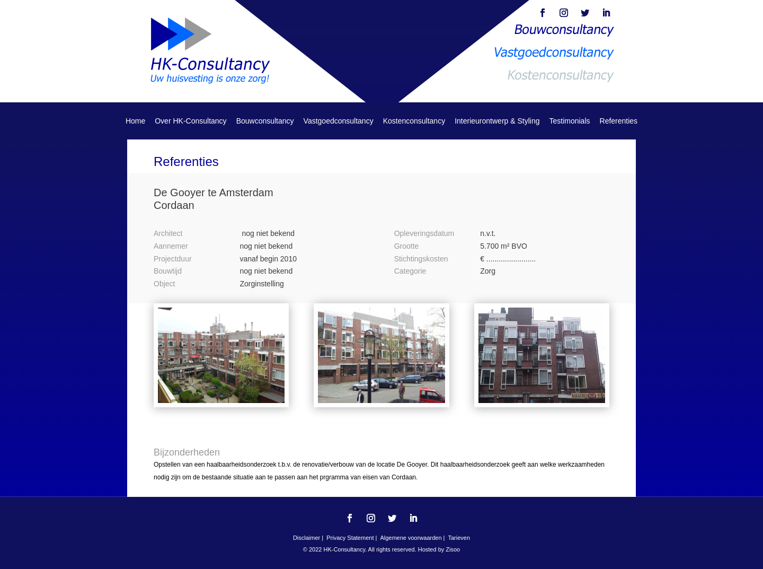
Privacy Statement (350, 538)
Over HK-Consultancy (190, 121)
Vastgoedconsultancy (339, 121)
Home (135, 121)
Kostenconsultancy (414, 121)
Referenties (619, 121)
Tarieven (459, 538)
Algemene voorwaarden (410, 538)
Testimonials (569, 121)
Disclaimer (306, 538)
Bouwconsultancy (265, 121)
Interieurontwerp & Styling (497, 121)
